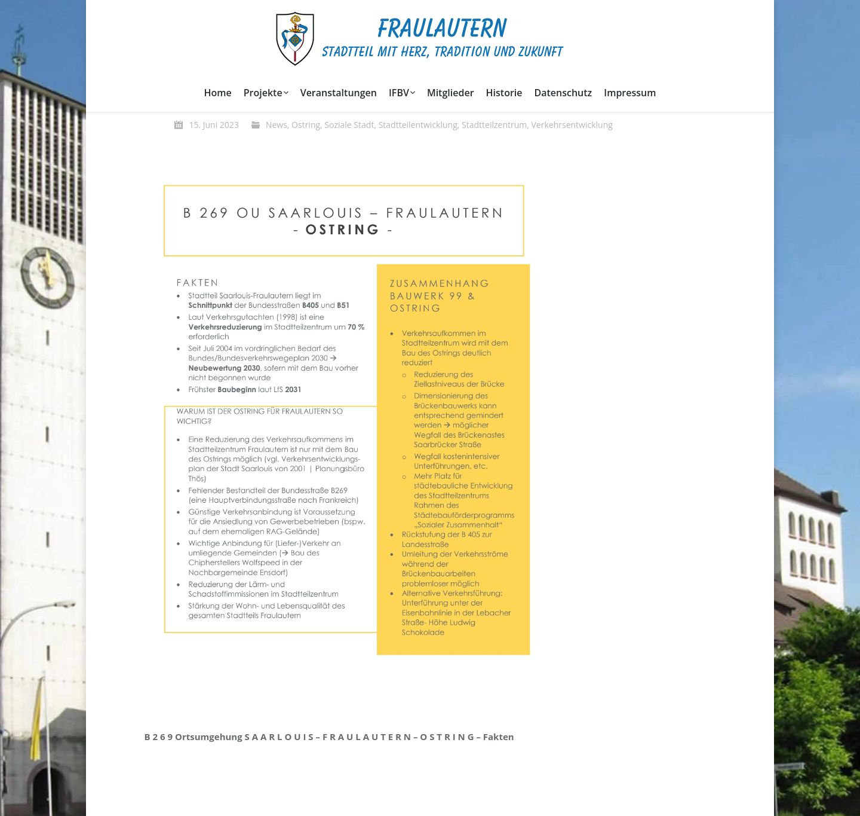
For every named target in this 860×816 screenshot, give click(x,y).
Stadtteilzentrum (494, 124)
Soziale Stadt (349, 124)
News (276, 124)
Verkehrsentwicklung (572, 124)
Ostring (305, 124)
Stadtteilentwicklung (418, 124)
